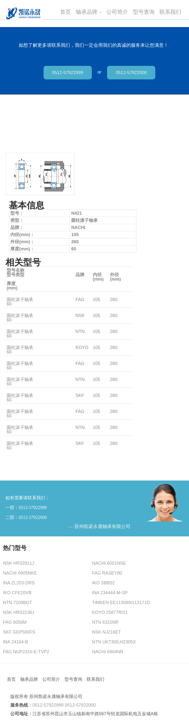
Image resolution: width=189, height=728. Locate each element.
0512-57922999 (67, 72)
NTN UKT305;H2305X (114, 641)
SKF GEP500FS (19, 632)
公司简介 (117, 12)
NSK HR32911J (18, 563)
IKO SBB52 (103, 582)
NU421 (13, 391)
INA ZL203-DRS (19, 582)
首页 (65, 12)
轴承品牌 (88, 12)
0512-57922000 (131, 72)
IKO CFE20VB (17, 592)
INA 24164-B (15, 641)
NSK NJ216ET (106, 632)
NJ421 (13, 439)
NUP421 (15, 375)
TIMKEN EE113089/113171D (121, 602)
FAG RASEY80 (107, 573)
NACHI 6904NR (107, 651)
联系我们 (170, 12)
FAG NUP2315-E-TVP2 (26, 651)
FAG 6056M (15, 622)
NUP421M (17, 359)
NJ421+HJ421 (21, 311)
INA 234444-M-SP (110, 592)
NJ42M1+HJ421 (23, 295)
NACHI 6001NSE (109, 563)
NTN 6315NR (105, 622)
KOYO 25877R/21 (110, 612)
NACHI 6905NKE (20, 573)
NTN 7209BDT (17, 602)
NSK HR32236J (18, 612)
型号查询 (144, 12)
